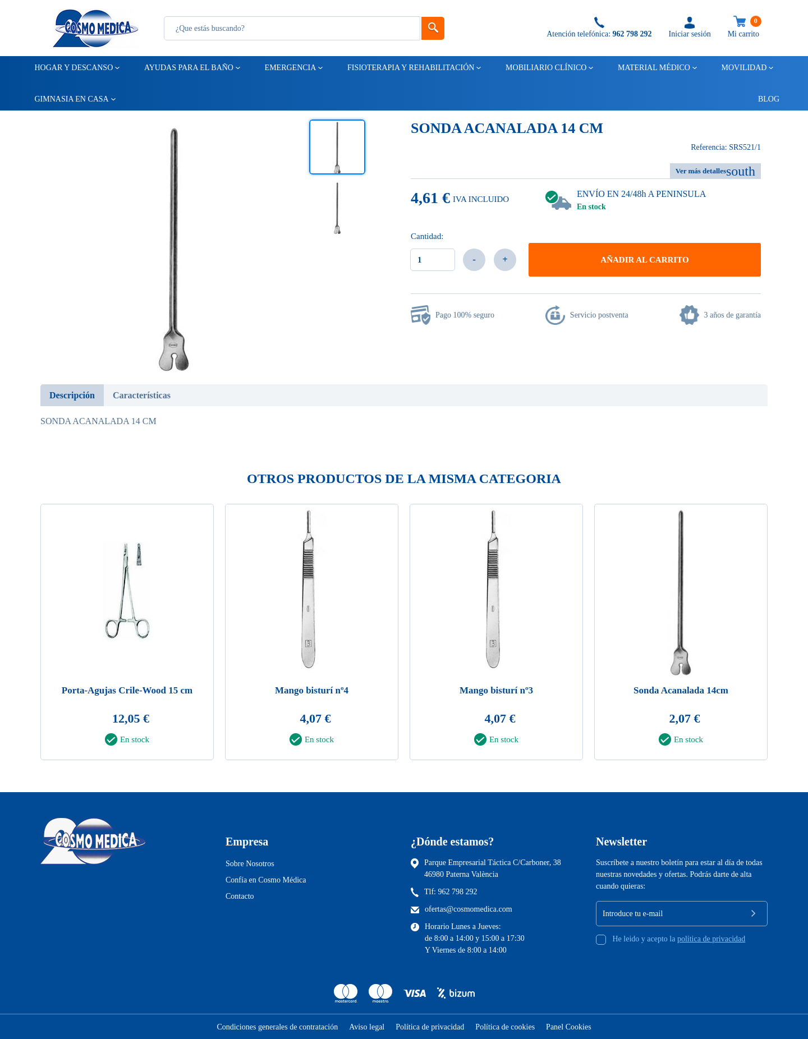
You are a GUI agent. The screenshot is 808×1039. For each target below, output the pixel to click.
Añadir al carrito (644, 259)
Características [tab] (142, 395)
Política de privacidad (430, 1027)
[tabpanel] (127, 635)
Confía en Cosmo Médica (266, 880)
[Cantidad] (432, 260)
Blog (763, 99)
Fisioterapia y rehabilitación (410, 67)
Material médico (653, 67)
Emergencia (290, 67)
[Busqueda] (292, 28)
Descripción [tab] (72, 395)
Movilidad (743, 67)
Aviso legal (366, 1027)
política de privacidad (711, 939)
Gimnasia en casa (71, 99)
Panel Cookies (568, 1027)
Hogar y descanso (73, 67)
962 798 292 (458, 892)
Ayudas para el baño (188, 67)
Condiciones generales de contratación (277, 1027)
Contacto (240, 896)
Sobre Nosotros (250, 863)
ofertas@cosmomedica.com (468, 909)
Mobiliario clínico (545, 67)
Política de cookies (505, 1027)
